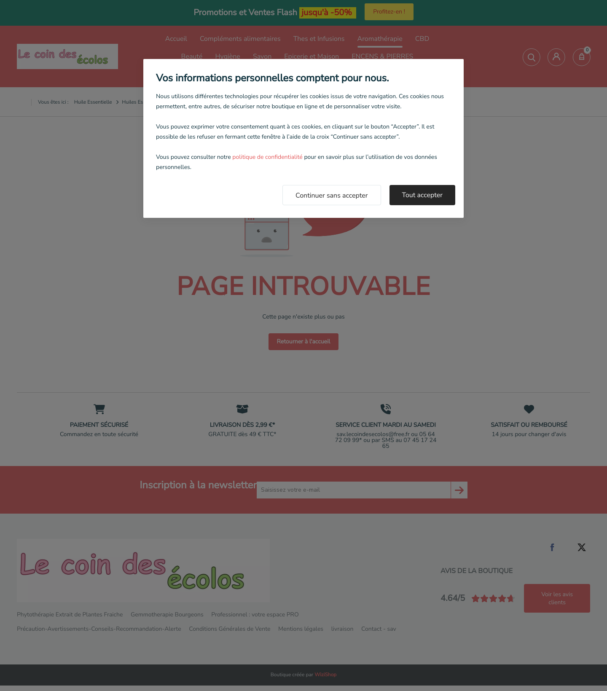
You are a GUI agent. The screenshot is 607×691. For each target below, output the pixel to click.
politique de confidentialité (267, 157)
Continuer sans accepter (331, 195)
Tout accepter (422, 195)
